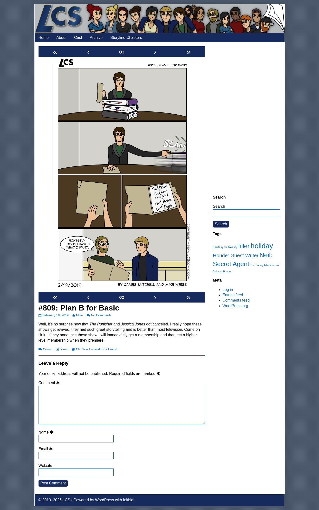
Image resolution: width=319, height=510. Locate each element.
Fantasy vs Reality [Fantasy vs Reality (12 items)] (225, 247)
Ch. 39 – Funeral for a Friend (96, 349)
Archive (96, 37)
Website (45, 465)
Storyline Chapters (126, 37)
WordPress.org (235, 306)
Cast (78, 37)
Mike (79, 315)
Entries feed (232, 295)
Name (47, 432)
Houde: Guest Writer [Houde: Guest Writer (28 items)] (235, 255)
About (61, 37)
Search (219, 206)
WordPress (104, 500)
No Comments (101, 315)
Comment (50, 383)
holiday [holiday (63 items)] (262, 246)
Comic (47, 349)
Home (44, 37)
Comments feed (236, 300)
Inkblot (128, 500)
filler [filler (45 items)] (244, 246)
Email (46, 449)
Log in (227, 290)
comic (64, 349)
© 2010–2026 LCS (54, 500)
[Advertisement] (246, 118)
